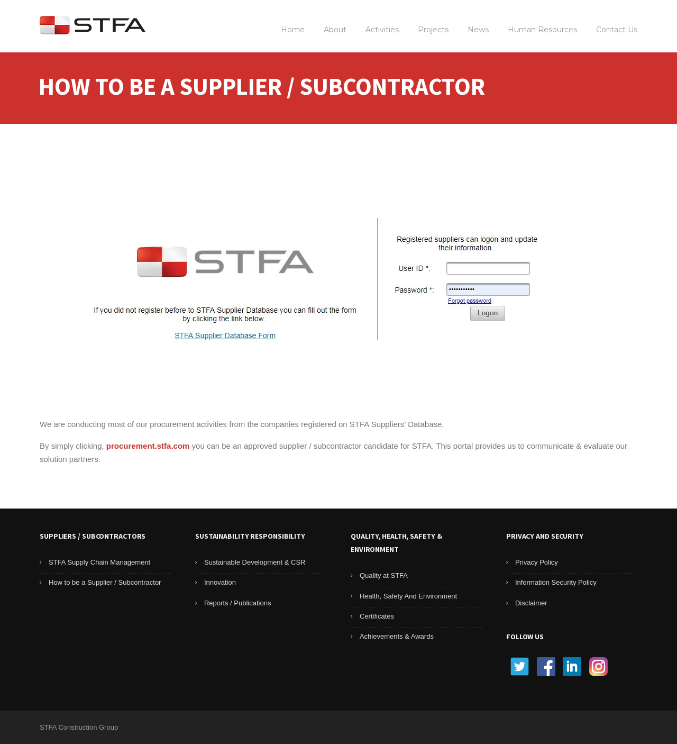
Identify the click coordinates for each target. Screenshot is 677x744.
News (478, 29)
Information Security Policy (556, 582)
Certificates (377, 616)
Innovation (220, 582)
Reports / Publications (237, 603)
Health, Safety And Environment (408, 596)
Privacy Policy (536, 562)
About (335, 29)
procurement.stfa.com (148, 445)
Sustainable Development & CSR (255, 562)
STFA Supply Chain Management (99, 562)
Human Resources (542, 29)
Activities (382, 29)
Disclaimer (531, 603)
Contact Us (616, 29)
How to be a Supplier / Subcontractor (105, 582)
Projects (433, 29)
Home (293, 29)
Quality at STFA (384, 575)
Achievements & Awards (397, 636)
